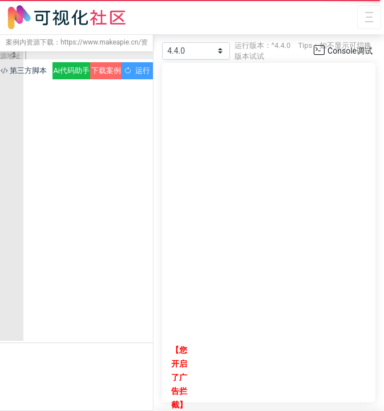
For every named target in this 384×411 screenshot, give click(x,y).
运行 (137, 70)
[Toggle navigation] (369, 17)
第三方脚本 (24, 70)
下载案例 (106, 70)
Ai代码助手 (71, 70)
